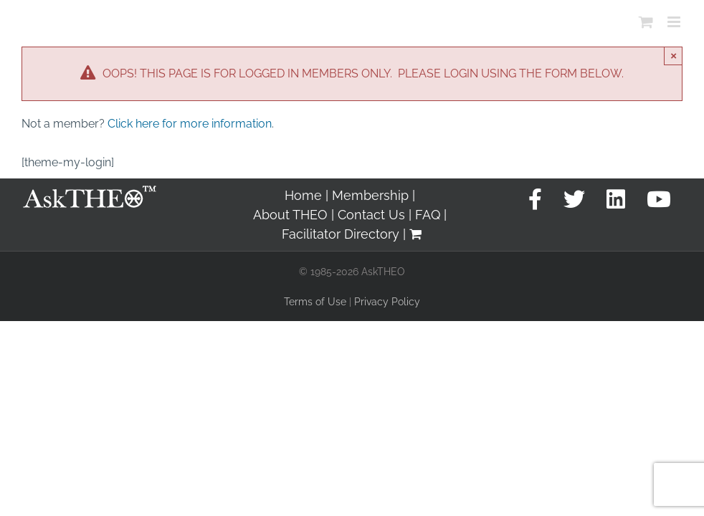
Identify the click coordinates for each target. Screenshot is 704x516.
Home (303, 195)
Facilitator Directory (340, 234)
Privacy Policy (387, 301)
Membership (370, 195)
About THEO (290, 214)
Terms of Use (315, 301)
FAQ (427, 214)
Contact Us (371, 214)
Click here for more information (190, 123)
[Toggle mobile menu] (674, 21)
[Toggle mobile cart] (646, 21)
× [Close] (673, 55)
